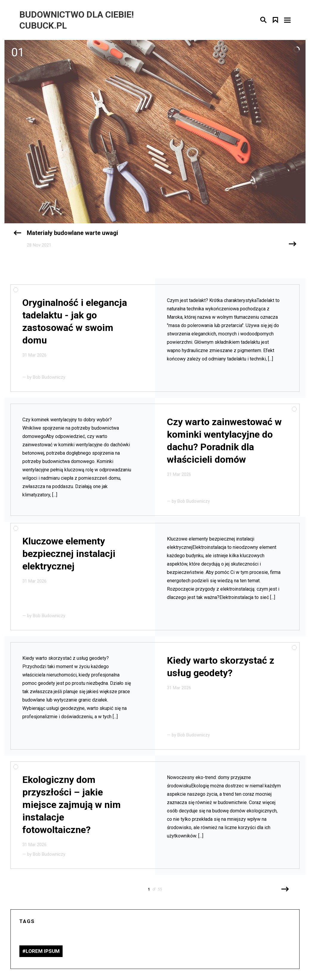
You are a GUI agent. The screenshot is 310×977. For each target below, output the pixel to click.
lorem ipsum (43, 951)
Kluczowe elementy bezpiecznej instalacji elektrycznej (68, 553)
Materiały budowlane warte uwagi (72, 232)
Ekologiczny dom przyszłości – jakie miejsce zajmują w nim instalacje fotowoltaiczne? (71, 804)
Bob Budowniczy (49, 377)
